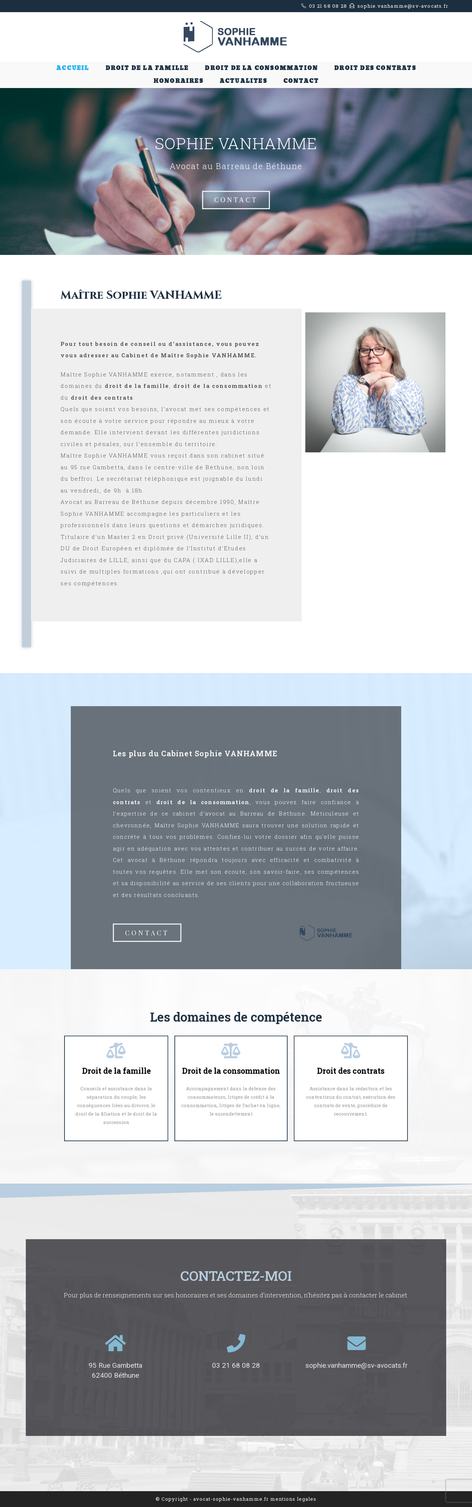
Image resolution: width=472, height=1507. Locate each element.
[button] (236, 200)
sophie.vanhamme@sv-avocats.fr (356, 1365)
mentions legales (293, 1499)
